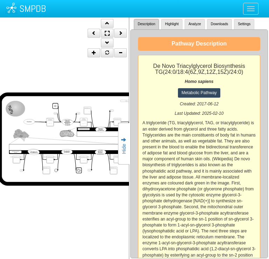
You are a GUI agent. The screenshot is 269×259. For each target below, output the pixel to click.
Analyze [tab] (194, 24)
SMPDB (32, 8)
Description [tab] (146, 24)
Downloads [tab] (219, 24)
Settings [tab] (244, 24)
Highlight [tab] (172, 24)
